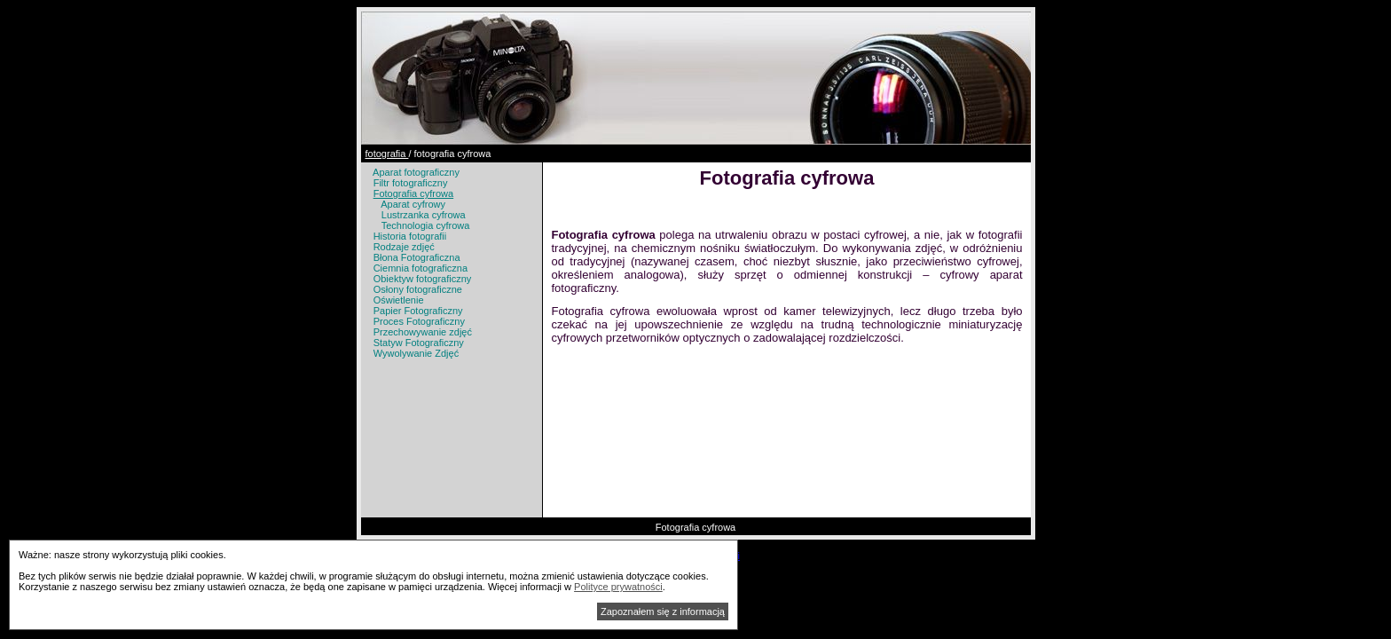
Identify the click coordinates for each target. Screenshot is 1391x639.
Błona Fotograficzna (416, 257)
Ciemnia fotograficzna (420, 268)
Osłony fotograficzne (417, 289)
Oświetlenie (398, 300)
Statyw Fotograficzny (418, 342)
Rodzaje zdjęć (404, 246)
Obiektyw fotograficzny (422, 278)
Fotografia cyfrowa (413, 193)
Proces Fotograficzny (419, 321)
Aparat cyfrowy (413, 204)
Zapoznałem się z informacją (663, 611)
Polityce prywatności (618, 586)
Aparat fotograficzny (416, 172)
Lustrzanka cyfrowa (423, 214)
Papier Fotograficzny (418, 310)
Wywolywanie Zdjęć (416, 353)
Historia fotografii (410, 236)
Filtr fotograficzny (410, 183)
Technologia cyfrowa (425, 225)
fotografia (387, 153)
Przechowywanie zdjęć (422, 332)
